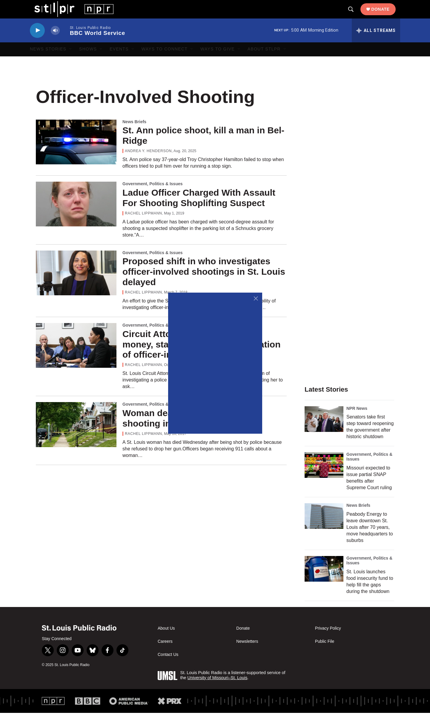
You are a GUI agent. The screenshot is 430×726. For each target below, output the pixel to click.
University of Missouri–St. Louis (218, 690)
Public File (324, 654)
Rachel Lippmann (143, 226)
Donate (385, 15)
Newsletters (247, 654)
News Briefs (134, 134)
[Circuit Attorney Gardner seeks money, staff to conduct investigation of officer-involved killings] (76, 358)
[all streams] (376, 43)
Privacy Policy (328, 641)
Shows (88, 62)
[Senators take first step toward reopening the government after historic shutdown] (324, 432)
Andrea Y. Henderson (148, 164)
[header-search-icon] (355, 15)
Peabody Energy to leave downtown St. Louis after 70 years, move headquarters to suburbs (369, 540)
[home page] (69, 15)
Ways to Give (217, 62)
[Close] (256, 299)
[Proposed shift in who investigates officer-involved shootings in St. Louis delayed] (76, 285)
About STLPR (264, 62)
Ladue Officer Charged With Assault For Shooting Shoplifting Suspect (198, 210)
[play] (37, 43)
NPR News (356, 421)
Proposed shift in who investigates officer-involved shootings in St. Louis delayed (203, 284)
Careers (165, 654)
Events (119, 62)
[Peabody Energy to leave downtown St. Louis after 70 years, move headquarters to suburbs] (324, 529)
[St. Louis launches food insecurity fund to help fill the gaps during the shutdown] (324, 582)
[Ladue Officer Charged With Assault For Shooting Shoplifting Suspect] (76, 216)
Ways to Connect (165, 62)
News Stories (48, 62)
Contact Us (168, 667)
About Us (166, 641)
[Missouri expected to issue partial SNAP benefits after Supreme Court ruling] (324, 478)
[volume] (55, 43)
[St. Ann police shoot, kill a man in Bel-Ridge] (76, 154)
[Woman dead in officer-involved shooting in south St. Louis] (76, 437)
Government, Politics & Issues (152, 196)
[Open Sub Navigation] (70, 62)
